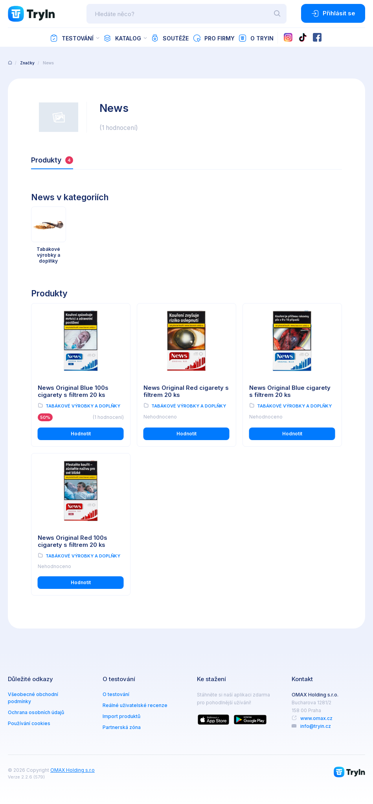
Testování (72, 38)
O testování (116, 694)
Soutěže (170, 38)
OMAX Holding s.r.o (72, 770)
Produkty (52, 160)
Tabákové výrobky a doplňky (83, 406)
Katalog (122, 38)
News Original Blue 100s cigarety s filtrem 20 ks (73, 391)
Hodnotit (81, 434)
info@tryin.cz (315, 726)
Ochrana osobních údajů (36, 712)
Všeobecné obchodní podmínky (33, 697)
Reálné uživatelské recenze (135, 705)
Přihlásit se (333, 13)
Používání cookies (29, 723)
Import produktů (121, 716)
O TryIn (256, 38)
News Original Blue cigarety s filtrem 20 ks (290, 391)
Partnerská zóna (122, 727)
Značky (27, 62)
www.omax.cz (316, 718)
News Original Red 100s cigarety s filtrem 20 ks (72, 541)
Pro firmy (214, 38)
